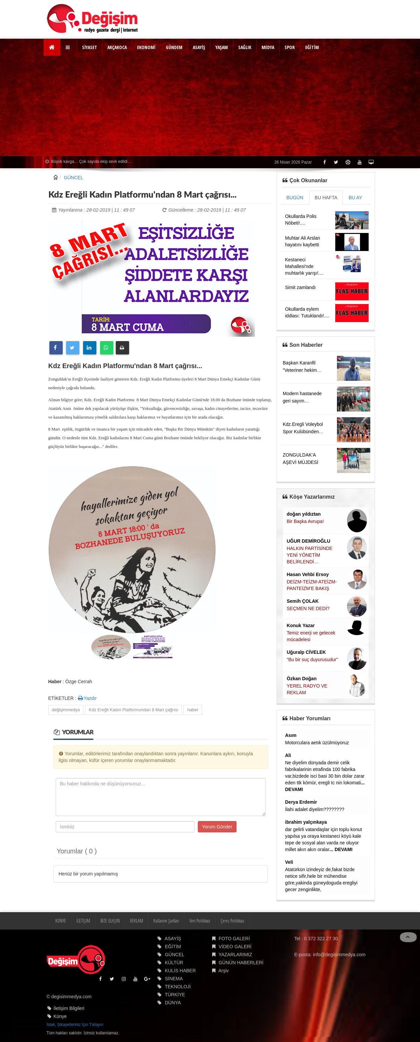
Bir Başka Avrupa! (305, 521)
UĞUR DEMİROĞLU (309, 541)
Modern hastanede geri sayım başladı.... (302, 401)
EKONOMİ (146, 47)
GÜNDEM (174, 47)
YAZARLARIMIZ (235, 954)
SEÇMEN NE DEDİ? (308, 608)
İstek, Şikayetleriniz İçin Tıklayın (75, 1024)
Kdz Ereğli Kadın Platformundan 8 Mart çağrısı (133, 709)
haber (192, 709)
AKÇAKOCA (117, 47)
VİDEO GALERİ (235, 946)
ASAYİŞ (199, 47)
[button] (68, 47)
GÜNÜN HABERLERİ (241, 962)
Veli (289, 862)
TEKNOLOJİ (178, 986)
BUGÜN (295, 197)
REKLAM (136, 921)
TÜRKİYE (175, 994)
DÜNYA (173, 1002)
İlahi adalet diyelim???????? (314, 809)
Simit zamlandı (300, 287)
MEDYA (268, 47)
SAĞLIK (244, 47)
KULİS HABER (180, 970)
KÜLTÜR (174, 962)
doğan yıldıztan (304, 514)
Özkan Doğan (302, 678)
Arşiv (223, 970)
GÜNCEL (73, 177)
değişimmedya (66, 709)
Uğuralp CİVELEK (306, 652)
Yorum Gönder (217, 826)
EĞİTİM (312, 47)
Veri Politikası (199, 921)
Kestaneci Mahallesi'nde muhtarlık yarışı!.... (304, 266)
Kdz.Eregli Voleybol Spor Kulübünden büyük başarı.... (303, 432)
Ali (288, 755)
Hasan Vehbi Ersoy (308, 574)
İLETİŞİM (83, 921)
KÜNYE (60, 921)
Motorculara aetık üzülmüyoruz (317, 742)
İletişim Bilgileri (68, 1008)
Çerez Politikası (232, 921)
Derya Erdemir (301, 802)
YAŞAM (222, 47)
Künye (60, 1016)
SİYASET (89, 47)
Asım (291, 735)
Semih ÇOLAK (303, 601)
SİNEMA (174, 978)
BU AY (355, 197)
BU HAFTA (326, 197)
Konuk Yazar (301, 625)
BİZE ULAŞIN (110, 921)
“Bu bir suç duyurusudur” (312, 659)
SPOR (290, 47)
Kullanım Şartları (166, 921)
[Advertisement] (210, 106)
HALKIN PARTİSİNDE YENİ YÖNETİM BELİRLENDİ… (310, 555)
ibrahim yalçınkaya (306, 822)
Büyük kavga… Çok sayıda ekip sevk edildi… (88, 161)
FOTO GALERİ (234, 938)
